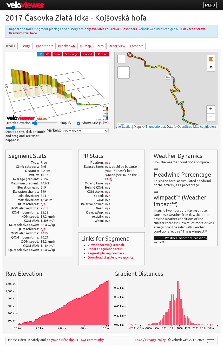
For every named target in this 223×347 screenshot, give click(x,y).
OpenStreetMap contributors (197, 126)
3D (40, 54)
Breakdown (66, 46)
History (24, 46)
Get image (71, 54)
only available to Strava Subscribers (110, 29)
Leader (44, 46)
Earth (100, 46)
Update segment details (105, 249)
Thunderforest (155, 126)
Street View (116, 46)
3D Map (85, 46)
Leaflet (125, 126)
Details (10, 46)
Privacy (155, 340)
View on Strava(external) (106, 245)
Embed (87, 54)
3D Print (102, 54)
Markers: (54, 130)
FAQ (108, 179)
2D (47, 54)
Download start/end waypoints (110, 257)
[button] (130, 54)
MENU (210, 5)
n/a (43, 204)
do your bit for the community (75, 340)
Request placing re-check (106, 253)
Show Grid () (93, 123)
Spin (57, 54)
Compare (136, 46)
